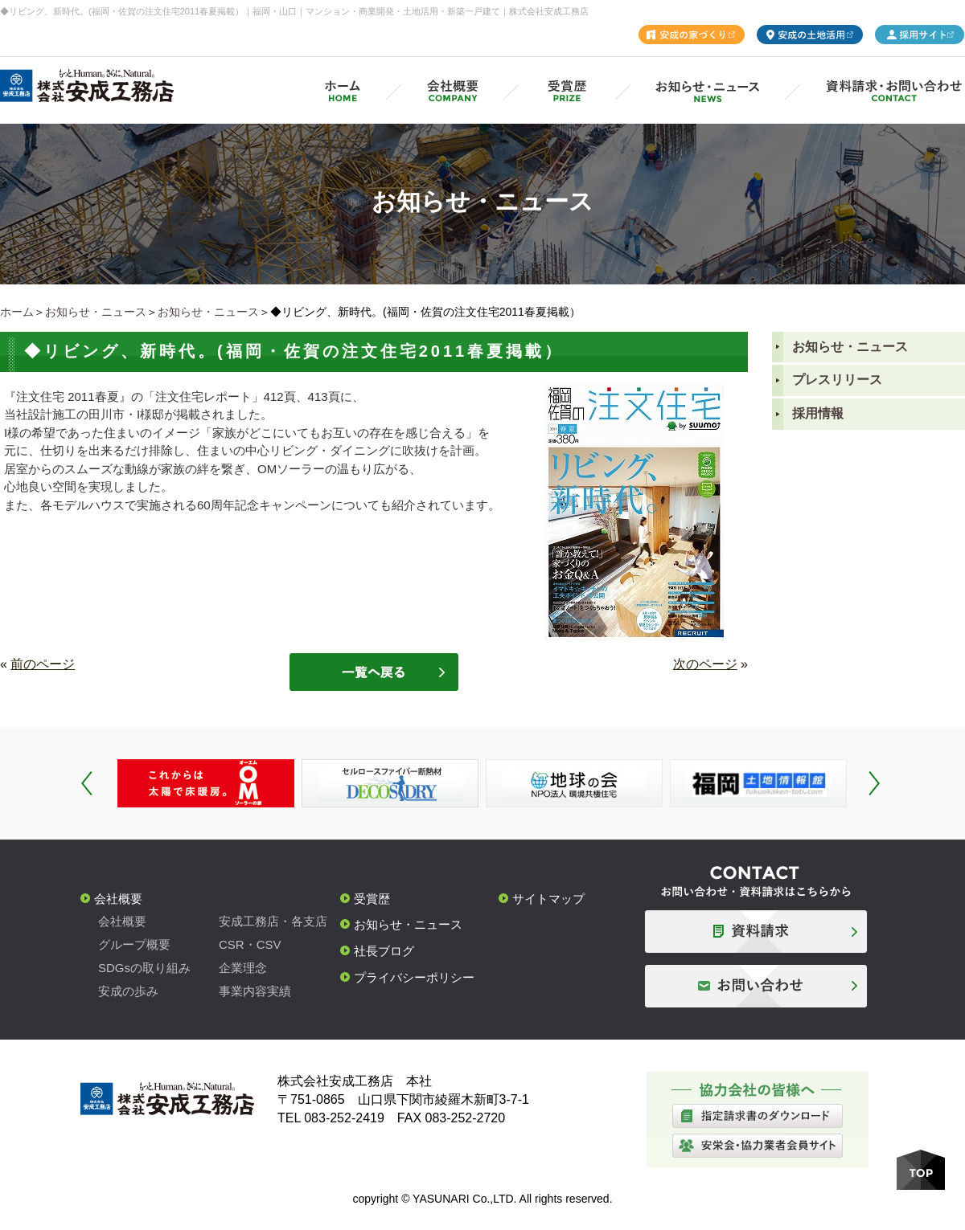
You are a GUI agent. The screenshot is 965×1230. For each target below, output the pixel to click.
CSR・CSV (250, 944)
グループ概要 (134, 944)
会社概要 (118, 898)
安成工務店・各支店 (273, 921)
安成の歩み (128, 991)
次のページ (705, 664)
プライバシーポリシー (414, 977)
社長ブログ (384, 951)
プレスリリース (837, 379)
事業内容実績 (255, 991)
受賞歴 (372, 898)
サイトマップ (548, 898)
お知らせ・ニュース (95, 311)
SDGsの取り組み (144, 968)
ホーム (17, 311)
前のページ (42, 664)
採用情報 (818, 413)
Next (874, 783)
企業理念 (243, 968)
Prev (86, 783)
